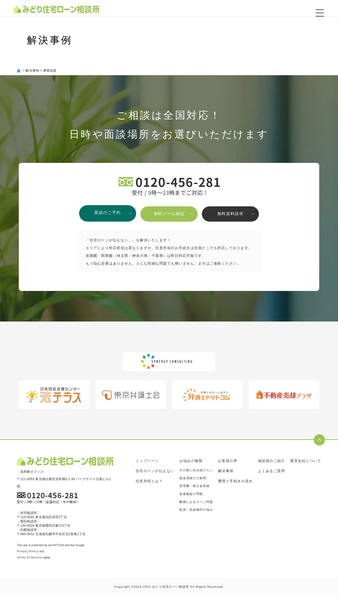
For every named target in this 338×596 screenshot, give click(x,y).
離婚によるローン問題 (196, 501)
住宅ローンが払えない (155, 471)
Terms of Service (29, 557)
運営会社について (305, 461)
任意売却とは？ (149, 481)
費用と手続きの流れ (235, 481)
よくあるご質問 (271, 471)
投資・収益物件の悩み (196, 509)
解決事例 (226, 471)
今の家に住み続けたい (196, 470)
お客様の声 (228, 461)
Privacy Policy (27, 551)
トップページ (147, 461)
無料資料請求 (232, 213)
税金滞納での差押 (192, 478)
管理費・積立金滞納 (194, 486)
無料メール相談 (169, 213)
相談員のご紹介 (271, 461)
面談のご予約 (106, 213)
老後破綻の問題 (191, 494)
